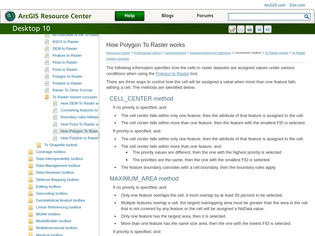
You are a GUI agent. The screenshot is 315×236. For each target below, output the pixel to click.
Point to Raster (64, 99)
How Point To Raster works (83, 154)
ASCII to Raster (65, 71)
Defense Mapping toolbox (57, 209)
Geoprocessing (175, 52)
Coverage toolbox (51, 181)
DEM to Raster (64, 78)
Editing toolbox (48, 216)
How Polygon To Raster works (86, 161)
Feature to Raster (67, 85)
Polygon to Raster (67, 106)
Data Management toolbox (58, 195)
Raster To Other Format (72, 120)
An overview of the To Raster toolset (82, 64)
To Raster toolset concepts (74, 126)
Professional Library (147, 52)
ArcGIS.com (274, 5)
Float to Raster (64, 92)
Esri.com (297, 5)
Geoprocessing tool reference (210, 52)
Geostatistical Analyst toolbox (60, 230)
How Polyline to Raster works (85, 167)
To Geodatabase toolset (64, 44)
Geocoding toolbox (52, 223)
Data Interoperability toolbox (59, 188)
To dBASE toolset (59, 37)
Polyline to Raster (67, 113)
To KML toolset (56, 51)
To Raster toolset (58, 58)
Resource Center (118, 52)
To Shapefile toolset (60, 174)
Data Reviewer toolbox (55, 202)
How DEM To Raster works (83, 133)
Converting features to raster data (89, 140)
